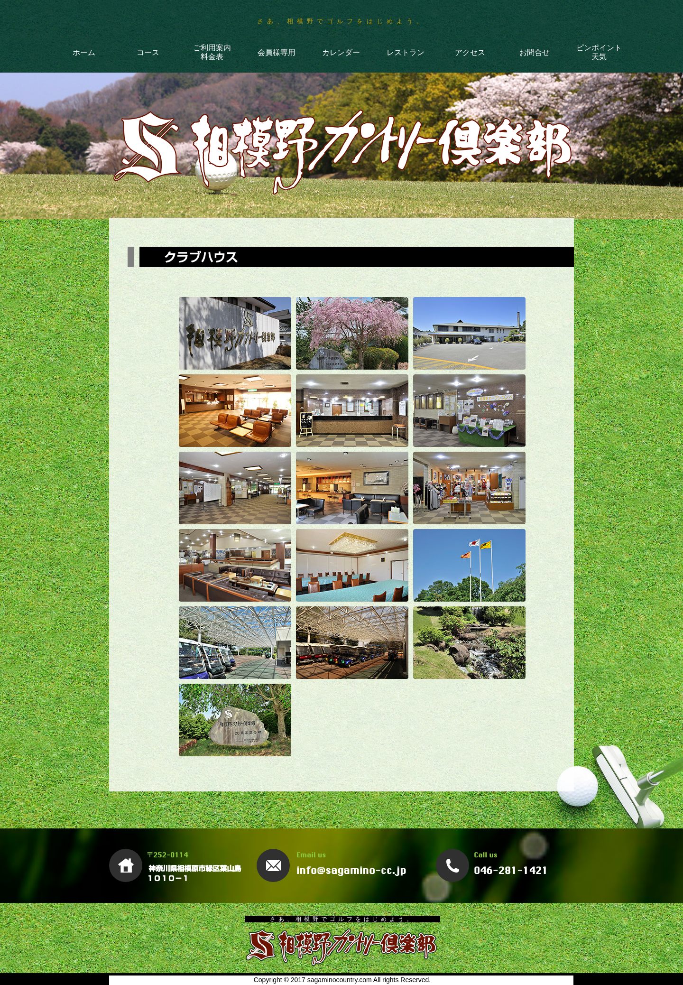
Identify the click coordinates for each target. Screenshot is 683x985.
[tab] (235, 333)
